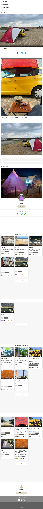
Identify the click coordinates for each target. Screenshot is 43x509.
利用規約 (3, 503)
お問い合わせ (25, 503)
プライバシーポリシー (10, 503)
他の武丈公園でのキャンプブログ (21, 300)
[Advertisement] (21, 225)
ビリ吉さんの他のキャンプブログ (21, 234)
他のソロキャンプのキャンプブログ (21, 345)
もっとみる (21, 280)
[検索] (38, 2)
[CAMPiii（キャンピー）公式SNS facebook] (19, 500)
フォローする (21, 206)
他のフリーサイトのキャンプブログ (21, 414)
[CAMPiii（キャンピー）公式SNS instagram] (24, 500)
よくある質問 (18, 503)
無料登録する (21, 492)
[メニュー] (41, 2)
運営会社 (31, 503)
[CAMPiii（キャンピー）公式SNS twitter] (21, 500)
